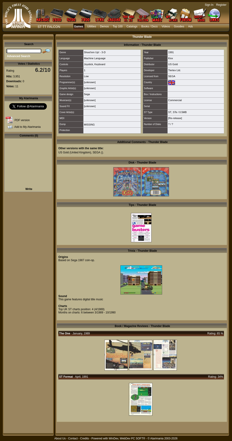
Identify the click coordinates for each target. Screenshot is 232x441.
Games (78, 26)
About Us (59, 438)
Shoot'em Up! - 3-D (95, 52)
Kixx (170, 58)
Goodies (179, 26)
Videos (166, 26)
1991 (171, 52)
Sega (87, 94)
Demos (104, 26)
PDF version (22, 120)
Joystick (88, 64)
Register (221, 4)
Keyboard (99, 64)
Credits (84, 438)
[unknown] (89, 82)
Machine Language (95, 58)
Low (86, 76)
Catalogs (131, 26)
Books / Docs (149, 26)
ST (169, 112)
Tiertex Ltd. (174, 70)
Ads (190, 26)
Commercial (175, 100)
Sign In (209, 4)
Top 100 (118, 26)
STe (175, 112)
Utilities (91, 26)
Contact (72, 438)
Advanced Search (18, 56)
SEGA (171, 76)
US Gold (173, 64)
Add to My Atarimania (27, 127)
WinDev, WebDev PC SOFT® (127, 438)
